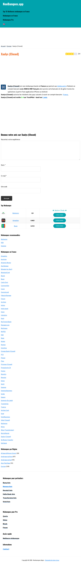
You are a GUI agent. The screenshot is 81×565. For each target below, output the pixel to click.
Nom (3, 165)
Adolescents (61, 86)
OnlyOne (4, 348)
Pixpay (3, 358)
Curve (3, 289)
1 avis (45, 97)
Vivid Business (5, 417)
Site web (4, 187)
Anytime (4, 259)
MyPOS (3, 331)
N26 (2, 243)
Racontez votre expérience (10, 139)
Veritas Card (5, 410)
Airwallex (16, 220)
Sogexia (3, 246)
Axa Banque (4, 266)
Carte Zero (4, 282)
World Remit (5, 433)
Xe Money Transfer (7, 440)
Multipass (4, 328)
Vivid (2, 414)
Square (3, 397)
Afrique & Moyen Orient (8, 453)
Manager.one (5, 325)
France (65, 94)
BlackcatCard (5, 272)
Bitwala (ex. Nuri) (6, 269)
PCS (2, 354)
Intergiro (4, 315)
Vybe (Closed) (5, 420)
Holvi (2, 312)
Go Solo (3, 302)
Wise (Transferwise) (7, 430)
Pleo (2, 361)
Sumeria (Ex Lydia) (7, 400)
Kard (2, 318)
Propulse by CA (6, 368)
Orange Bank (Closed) (8, 351)
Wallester (15, 213)
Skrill (2, 384)
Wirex (3, 427)
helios (3, 305)
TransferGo (4, 404)
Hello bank (4, 309)
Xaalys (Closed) (6, 437)
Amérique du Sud (6, 460)
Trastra (3, 407)
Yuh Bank (4, 443)
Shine (3, 381)
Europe (3, 466)
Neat (2, 338)
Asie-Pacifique (5, 463)
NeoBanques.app (13, 4)
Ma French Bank (6, 322)
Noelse (3, 345)
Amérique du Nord (7, 456)
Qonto (3, 371)
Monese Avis (7, 486)
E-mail (4, 176)
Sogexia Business (6, 391)
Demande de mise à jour (52, 560)
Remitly (3, 374)
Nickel (3, 341)
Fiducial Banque (6, 295)
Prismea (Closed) (6, 364)
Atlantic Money (6, 263)
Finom (3, 299)
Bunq (15, 226)
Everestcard (5, 292)
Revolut (3, 377)
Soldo (3, 394)
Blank (3, 276)
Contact (6, 549)
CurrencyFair (5, 286)
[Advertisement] (40, 70)
